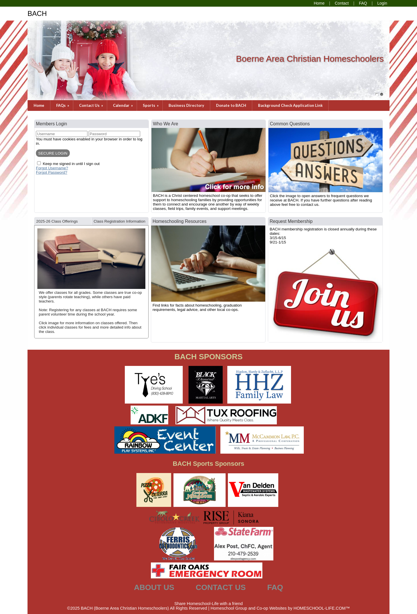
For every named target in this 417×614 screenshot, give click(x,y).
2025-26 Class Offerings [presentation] (57, 221)
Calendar (123, 105)
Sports (151, 105)
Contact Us (91, 105)
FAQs (63, 105)
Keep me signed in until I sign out (71, 164)
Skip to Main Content (208, 599)
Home (39, 105)
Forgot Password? (51, 172)
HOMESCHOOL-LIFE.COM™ (322, 608)
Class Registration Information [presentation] (119, 221)
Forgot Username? (52, 168)
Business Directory (186, 105)
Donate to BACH (231, 105)
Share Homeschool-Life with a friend (208, 603)
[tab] (62, 221)
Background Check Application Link (290, 105)
